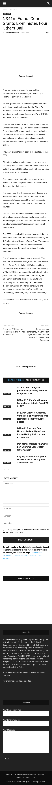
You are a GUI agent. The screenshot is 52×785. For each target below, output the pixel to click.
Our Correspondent (12, 33)
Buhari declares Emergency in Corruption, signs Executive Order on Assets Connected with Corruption (38, 334)
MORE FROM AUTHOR (35, 380)
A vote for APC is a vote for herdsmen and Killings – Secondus (14, 332)
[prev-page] (4, 469)
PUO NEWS (14, 10)
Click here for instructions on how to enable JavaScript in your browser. (22, 555)
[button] (4, 3)
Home (5, 10)
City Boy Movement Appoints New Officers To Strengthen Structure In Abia (31, 459)
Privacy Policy (31, 777)
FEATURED (6, 394)
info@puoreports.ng (23, 681)
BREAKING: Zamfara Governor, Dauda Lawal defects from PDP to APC (33, 403)
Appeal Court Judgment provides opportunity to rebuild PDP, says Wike (32, 390)
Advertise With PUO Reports (25, 774)
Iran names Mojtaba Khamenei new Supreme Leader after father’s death (32, 446)
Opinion (41, 774)
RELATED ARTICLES (16, 380)
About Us (9, 774)
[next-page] (8, 469)
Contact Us (20, 777)
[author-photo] (26, 363)
